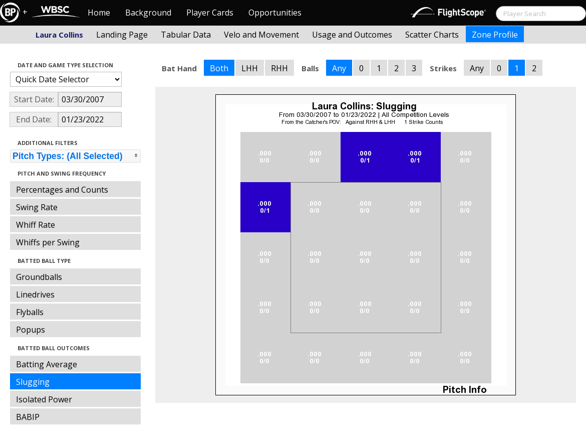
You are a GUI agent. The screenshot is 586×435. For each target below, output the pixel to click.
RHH (279, 68)
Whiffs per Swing (48, 242)
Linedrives (35, 294)
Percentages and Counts (62, 189)
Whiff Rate (35, 224)
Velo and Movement (261, 34)
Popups (30, 329)
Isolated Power (44, 399)
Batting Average (46, 364)
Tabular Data (186, 34)
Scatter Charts (432, 34)
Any (339, 68)
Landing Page (122, 34)
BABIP (28, 416)
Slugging (33, 381)
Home (99, 12)
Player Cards (209, 12)
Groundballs (39, 276)
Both (219, 68)
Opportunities (275, 12)
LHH (249, 68)
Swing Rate (37, 207)
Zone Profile (495, 34)
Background (148, 12)
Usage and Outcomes (352, 34)
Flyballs (30, 312)
